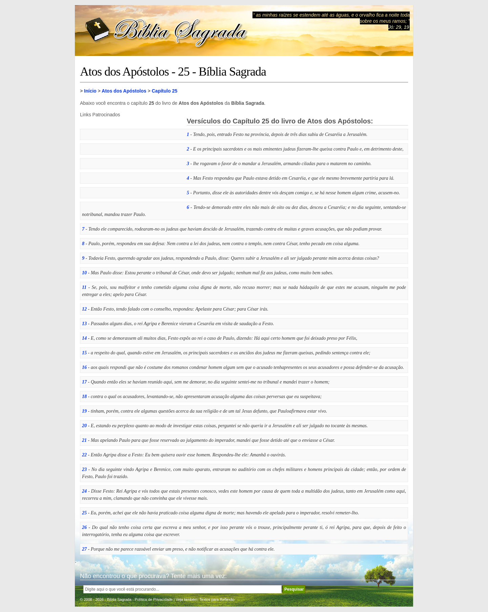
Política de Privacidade (154, 599)
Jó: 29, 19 (398, 27)
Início (90, 91)
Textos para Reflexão (217, 599)
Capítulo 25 (164, 91)
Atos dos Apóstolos (124, 91)
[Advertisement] (131, 159)
